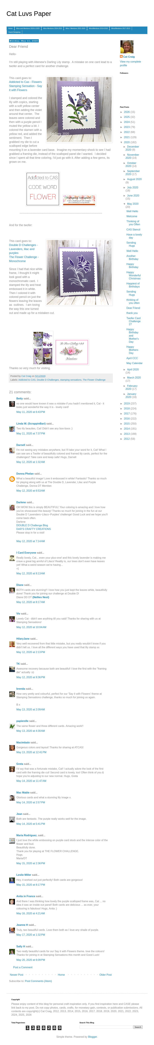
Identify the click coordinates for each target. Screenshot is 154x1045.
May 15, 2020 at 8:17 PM (30, 884)
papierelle (22, 721)
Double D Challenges (48, 380)
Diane (20, 585)
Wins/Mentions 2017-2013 (120, 28)
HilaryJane (23, 638)
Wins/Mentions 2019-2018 (98, 28)
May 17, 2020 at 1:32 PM (30, 934)
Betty (19, 398)
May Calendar (134, 363)
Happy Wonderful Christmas (133, 275)
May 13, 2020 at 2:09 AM (30, 709)
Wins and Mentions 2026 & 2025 (28, 28)
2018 (127, 408)
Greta (19, 764)
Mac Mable (23, 792)
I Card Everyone (26, 552)
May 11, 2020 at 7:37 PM (30, 433)
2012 (127, 438)
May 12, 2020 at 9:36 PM (30, 677)
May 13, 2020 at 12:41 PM (31, 752)
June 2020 (133, 195)
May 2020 (132, 203)
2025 (127, 117)
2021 (127, 137)
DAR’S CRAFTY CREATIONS (33, 529)
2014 (127, 428)
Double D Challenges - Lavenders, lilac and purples (23, 249)
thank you (132, 313)
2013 (127, 433)
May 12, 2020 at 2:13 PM (30, 652)
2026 (127, 112)
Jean (19, 814)
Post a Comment (22, 967)
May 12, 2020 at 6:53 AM (30, 490)
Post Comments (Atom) (38, 981)
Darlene (21, 502)
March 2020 (134, 377)
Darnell (20, 445)
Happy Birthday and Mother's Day (132, 335)
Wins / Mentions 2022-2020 (75, 28)
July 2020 (132, 187)
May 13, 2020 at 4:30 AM (30, 730)
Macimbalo (23, 742)
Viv (18, 613)
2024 (127, 122)
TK (18, 663)
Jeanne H (22, 925)
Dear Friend (133, 308)
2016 (127, 418)
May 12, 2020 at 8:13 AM (30, 573)
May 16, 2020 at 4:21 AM (30, 913)
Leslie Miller (23, 874)
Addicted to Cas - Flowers (25, 82)
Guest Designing (14, 32)
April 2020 (133, 369)
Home (10, 28)
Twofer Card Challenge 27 (133, 321)
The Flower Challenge (94, 380)
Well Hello (132, 211)
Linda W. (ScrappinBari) (31, 423)
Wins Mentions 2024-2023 (52, 28)
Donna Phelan (25, 473)
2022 (127, 132)
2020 (127, 142)
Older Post (105, 974)
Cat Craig (129, 56)
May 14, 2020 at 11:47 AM (31, 781)
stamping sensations (70, 380)
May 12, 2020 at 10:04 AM (31, 627)
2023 (127, 127)
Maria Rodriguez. (26, 835)
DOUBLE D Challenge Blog (32, 525)
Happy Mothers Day (132, 349)
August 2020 (134, 179)
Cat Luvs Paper (28, 13)
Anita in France (25, 896)
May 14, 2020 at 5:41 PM (30, 823)
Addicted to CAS (27, 380)
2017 (127, 413)
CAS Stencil (133, 229)
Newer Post (16, 974)
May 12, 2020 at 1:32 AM (30, 462)
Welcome (131, 216)
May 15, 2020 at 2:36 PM (30, 863)
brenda (20, 688)
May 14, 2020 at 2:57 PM (30, 802)
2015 (127, 423)
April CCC (132, 358)
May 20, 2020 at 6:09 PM (30, 960)
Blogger (92, 1036)
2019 (127, 403)
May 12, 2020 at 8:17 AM (30, 602)
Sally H (20, 946)
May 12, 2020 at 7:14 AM (30, 541)
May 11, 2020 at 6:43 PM (30, 412)
